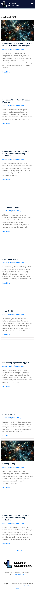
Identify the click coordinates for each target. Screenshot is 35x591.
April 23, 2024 (6, 211)
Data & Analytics (8, 414)
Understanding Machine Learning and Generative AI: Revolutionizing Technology (16, 153)
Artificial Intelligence (18, 49)
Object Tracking (8, 311)
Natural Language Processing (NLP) (15, 363)
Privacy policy (17, 588)
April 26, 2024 (6, 49)
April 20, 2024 (6, 523)
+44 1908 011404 (19, 575)
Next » (19, 550)
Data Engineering (8, 464)
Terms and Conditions (23, 586)
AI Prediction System (10, 259)
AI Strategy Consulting (11, 207)
